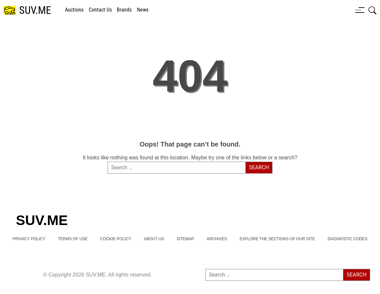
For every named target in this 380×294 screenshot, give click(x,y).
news (142, 10)
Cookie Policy (115, 239)
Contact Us (100, 10)
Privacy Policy (29, 239)
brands (124, 10)
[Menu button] (359, 10)
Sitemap (185, 239)
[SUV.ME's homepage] (27, 10)
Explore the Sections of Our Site (277, 239)
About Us (154, 239)
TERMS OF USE (72, 239)
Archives (217, 239)
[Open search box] (372, 10)
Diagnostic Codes (347, 239)
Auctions (74, 10)
